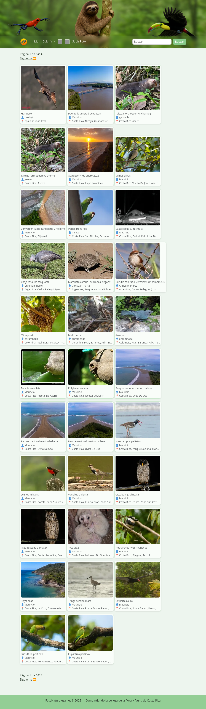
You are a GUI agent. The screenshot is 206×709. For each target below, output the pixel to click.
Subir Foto (79, 41)
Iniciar (36, 41)
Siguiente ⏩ (28, 58)
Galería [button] (47, 41)
